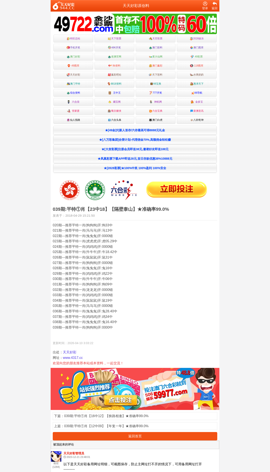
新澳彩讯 (197, 111)
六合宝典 (155, 111)
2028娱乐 (197, 38)
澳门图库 (197, 47)
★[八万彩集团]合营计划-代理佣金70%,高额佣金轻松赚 (135, 139)
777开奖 (155, 92)
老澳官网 (114, 56)
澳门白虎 (155, 120)
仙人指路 (73, 120)
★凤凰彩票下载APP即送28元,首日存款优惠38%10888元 (135, 158)
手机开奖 (73, 47)
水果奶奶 (197, 74)
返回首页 (135, 436)
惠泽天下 (197, 83)
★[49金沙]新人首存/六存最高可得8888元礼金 (135, 130)
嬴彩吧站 (114, 74)
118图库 (196, 65)
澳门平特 (73, 83)
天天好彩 (73, 74)
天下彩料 (155, 74)
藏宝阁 (114, 101)
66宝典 (155, 83)
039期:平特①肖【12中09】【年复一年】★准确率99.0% (106, 426)
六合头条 (114, 120)
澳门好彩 (73, 56)
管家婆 (73, 111)
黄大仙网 (155, 56)
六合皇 (73, 101)
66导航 (196, 92)
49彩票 (197, 56)
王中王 (114, 92)
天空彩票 (155, 38)
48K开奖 (114, 47)
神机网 (155, 101)
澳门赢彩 (155, 65)
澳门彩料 (155, 47)
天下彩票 (114, 38)
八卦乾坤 (197, 120)
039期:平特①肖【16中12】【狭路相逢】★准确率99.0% (106, 416)
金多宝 (196, 101)
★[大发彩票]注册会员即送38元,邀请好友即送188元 (135, 149)
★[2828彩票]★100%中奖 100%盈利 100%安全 (135, 168)
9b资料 (114, 65)
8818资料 (114, 83)
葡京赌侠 (114, 111)
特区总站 (73, 38)
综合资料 (73, 92)
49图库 (73, 65)
